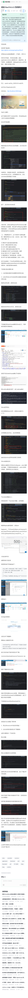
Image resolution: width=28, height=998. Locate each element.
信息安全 (23, 10)
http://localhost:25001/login (14, 91)
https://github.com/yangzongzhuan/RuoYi (12, 50)
